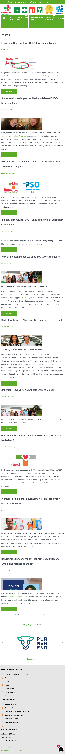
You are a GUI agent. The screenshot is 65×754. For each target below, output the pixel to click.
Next (44, 614)
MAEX (24, 298)
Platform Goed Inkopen (16, 597)
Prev (4, 614)
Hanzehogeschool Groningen (16, 136)
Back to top (32, 659)
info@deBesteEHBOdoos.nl (11, 750)
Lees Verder (9, 91)
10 (39, 614)
